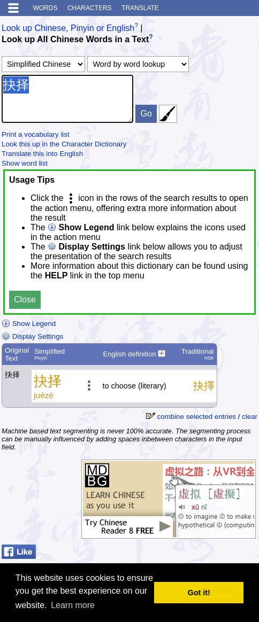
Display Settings (32, 336)
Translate (140, 8)
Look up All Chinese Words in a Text (75, 39)
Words (45, 8)
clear (249, 417)
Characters (89, 8)
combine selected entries (196, 417)
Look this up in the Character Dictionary (64, 144)
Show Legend (29, 324)
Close (25, 299)
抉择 (67, 99)
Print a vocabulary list (36, 134)
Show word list (25, 163)
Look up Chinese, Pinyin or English (68, 28)
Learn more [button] (73, 605)
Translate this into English (42, 154)
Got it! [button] (199, 592)
